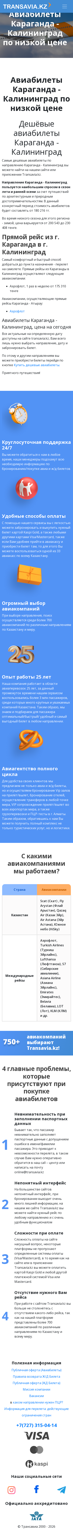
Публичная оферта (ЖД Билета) (36, 1383)
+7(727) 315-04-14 (36, 1425)
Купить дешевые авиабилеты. (37, 365)
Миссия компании (36, 1389)
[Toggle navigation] (64, 6)
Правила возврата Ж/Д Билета (36, 1376)
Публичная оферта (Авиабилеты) (36, 1370)
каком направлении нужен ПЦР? (38, 1402)
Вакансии (36, 1396)
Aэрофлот (17, 311)
